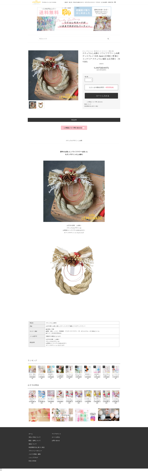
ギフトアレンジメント (90, 2)
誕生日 (66, 2)
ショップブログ (33, 457)
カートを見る (56, 437)
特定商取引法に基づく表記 (91, 106)
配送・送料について (35, 440)
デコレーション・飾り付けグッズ (94, 51)
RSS (30, 461)
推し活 (70, 2)
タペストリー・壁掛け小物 (107, 51)
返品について (87, 104)
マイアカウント (56, 434)
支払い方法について (35, 437)
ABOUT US (110, 2)
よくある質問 (104, 2)
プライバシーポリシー (35, 450)
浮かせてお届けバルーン (78, 2)
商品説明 (74, 120)
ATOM (34, 461)
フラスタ (98, 2)
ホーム (83, 51)
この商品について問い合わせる (93, 102)
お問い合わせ (56, 440)
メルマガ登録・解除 (35, 454)
